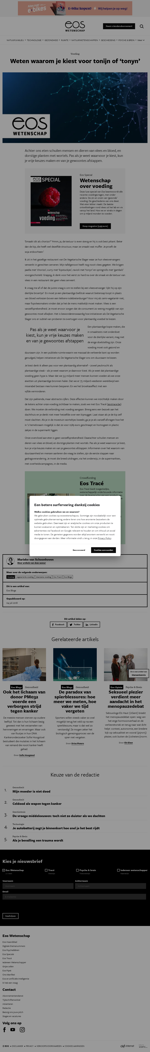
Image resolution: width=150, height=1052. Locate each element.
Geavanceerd (79, 550)
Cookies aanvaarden (103, 550)
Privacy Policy (104, 538)
